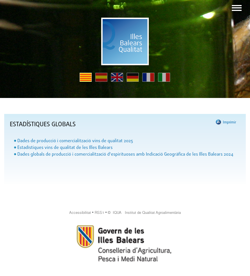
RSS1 (99, 212)
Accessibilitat (80, 212)
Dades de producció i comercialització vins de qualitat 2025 (75, 141)
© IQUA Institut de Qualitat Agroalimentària (144, 212)
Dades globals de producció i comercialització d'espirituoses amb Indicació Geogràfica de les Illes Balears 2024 (125, 154)
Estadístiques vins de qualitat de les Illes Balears (65, 147)
